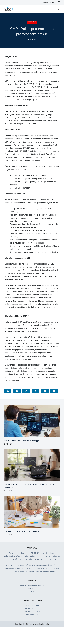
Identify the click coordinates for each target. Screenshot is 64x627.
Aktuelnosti (32, 22)
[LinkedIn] (54, 391)
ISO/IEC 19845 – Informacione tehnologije (21, 441)
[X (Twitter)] (45, 391)
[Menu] (59, 9)
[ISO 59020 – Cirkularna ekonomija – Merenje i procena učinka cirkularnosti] (32, 465)
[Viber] (17, 391)
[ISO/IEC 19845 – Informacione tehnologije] (32, 421)
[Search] (59, 2)
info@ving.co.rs (48, 2)
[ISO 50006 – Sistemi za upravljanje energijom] (32, 512)
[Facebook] (35, 391)
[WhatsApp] (26, 391)
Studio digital (44, 624)
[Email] (7, 391)
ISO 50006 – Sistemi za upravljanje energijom (23, 531)
